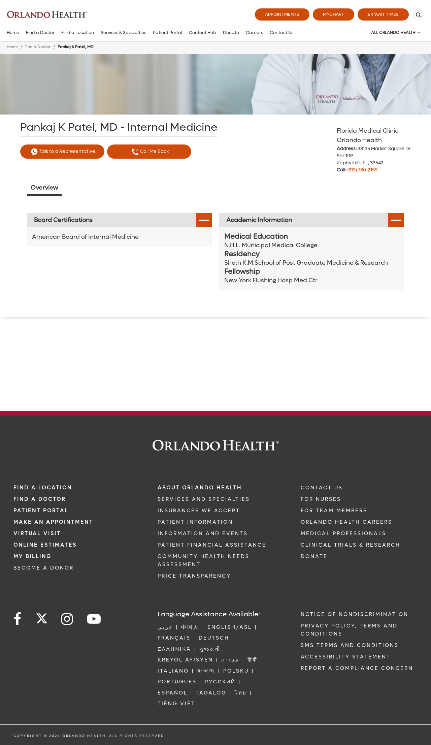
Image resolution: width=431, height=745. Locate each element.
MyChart (333, 14)
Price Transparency (194, 576)
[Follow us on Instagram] (67, 619)
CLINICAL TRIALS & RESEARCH (350, 545)
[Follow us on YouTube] (94, 619)
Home (13, 32)
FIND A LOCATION (42, 487)
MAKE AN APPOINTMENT (53, 522)
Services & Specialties (123, 32)
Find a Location (77, 32)
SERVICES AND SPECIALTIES (204, 499)
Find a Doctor (40, 32)
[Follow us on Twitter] (42, 616)
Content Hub (202, 32)
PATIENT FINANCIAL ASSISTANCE (212, 545)
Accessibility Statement (346, 656)
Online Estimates (45, 545)
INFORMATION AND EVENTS (203, 533)
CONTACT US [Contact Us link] (322, 487)
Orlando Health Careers (346, 522)
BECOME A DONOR (43, 567)
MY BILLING (32, 556)
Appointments (282, 14)
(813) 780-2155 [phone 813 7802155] (362, 170)
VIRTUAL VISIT (37, 533)
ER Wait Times (383, 14)
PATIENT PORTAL (40, 510)
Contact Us (281, 32)
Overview (44, 188)
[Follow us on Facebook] (17, 619)
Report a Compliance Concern (357, 668)
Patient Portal (167, 32)
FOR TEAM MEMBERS (334, 510)
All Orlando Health (393, 32)
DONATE (314, 556)
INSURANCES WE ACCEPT (199, 510)
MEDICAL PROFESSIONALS (343, 533)
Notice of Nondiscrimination (354, 614)
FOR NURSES (321, 499)
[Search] (418, 14)
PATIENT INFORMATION (195, 522)
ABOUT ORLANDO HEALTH (200, 487)
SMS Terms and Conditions (350, 645)
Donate (231, 32)
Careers (254, 32)
